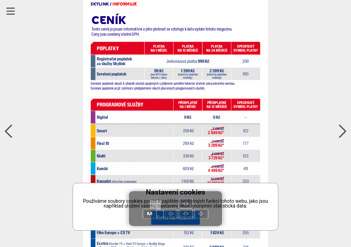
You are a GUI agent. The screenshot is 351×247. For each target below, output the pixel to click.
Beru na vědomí (175, 217)
